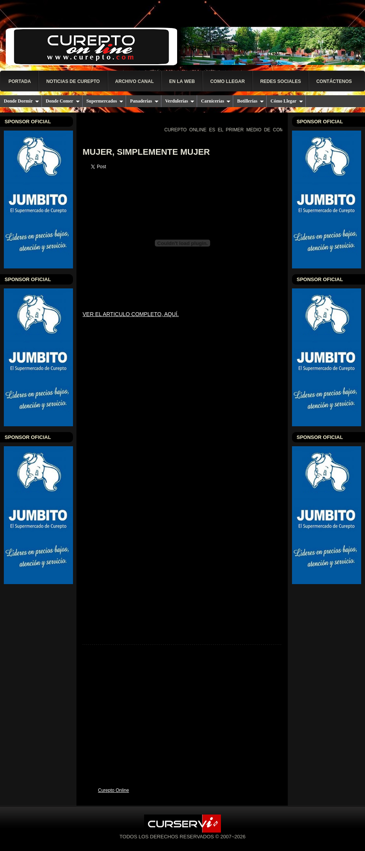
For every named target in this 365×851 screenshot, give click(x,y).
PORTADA (19, 81)
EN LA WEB (182, 81)
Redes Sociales (280, 81)
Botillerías (250, 101)
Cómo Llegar (286, 101)
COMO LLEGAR (227, 81)
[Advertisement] (182, 728)
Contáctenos (334, 81)
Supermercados (105, 101)
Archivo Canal (134, 81)
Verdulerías (180, 101)
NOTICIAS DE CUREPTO (73, 81)
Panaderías (144, 101)
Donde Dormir (21, 101)
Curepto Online (113, 790)
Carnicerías (216, 101)
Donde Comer (63, 101)
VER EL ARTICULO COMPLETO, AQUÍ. (131, 314)
